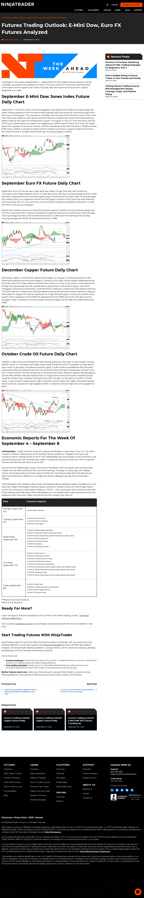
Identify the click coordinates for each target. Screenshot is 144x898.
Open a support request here (123, 774)
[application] (138, 892)
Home (4, 17)
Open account (131, 5)
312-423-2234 (116, 781)
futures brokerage (52, 645)
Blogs (16, 17)
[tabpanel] (17, 720)
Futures (10, 17)
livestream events (24, 624)
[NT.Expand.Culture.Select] (107, 5)
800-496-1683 (116, 772)
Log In (115, 5)
